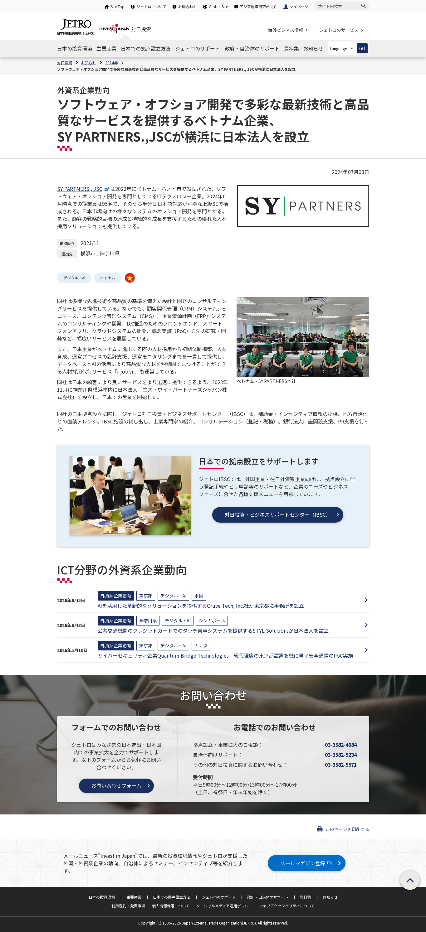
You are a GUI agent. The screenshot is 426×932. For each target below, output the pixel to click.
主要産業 (133, 897)
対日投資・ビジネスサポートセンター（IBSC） (278, 514)
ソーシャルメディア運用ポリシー (224, 905)
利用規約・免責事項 (128, 905)
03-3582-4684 (341, 744)
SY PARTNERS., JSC (83, 188)
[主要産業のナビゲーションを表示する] (106, 48)
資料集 (305, 897)
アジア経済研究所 (258, 6)
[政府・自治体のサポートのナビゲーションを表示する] (252, 48)
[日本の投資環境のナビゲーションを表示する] (74, 48)
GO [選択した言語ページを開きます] (362, 48)
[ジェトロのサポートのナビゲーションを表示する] (197, 48)
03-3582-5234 (341, 754)
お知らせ (330, 897)
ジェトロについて (151, 6)
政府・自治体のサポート (267, 897)
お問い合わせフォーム (116, 785)
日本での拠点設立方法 (171, 897)
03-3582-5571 (341, 764)
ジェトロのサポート (219, 897)
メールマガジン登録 (306, 863)
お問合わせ (187, 6)
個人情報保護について (170, 905)
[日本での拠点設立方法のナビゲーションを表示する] (146, 48)
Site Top (117, 6)
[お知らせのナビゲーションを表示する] (313, 48)
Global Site (218, 6)
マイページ (299, 6)
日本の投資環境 (102, 897)
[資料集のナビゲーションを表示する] (291, 48)
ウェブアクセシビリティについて (287, 905)
